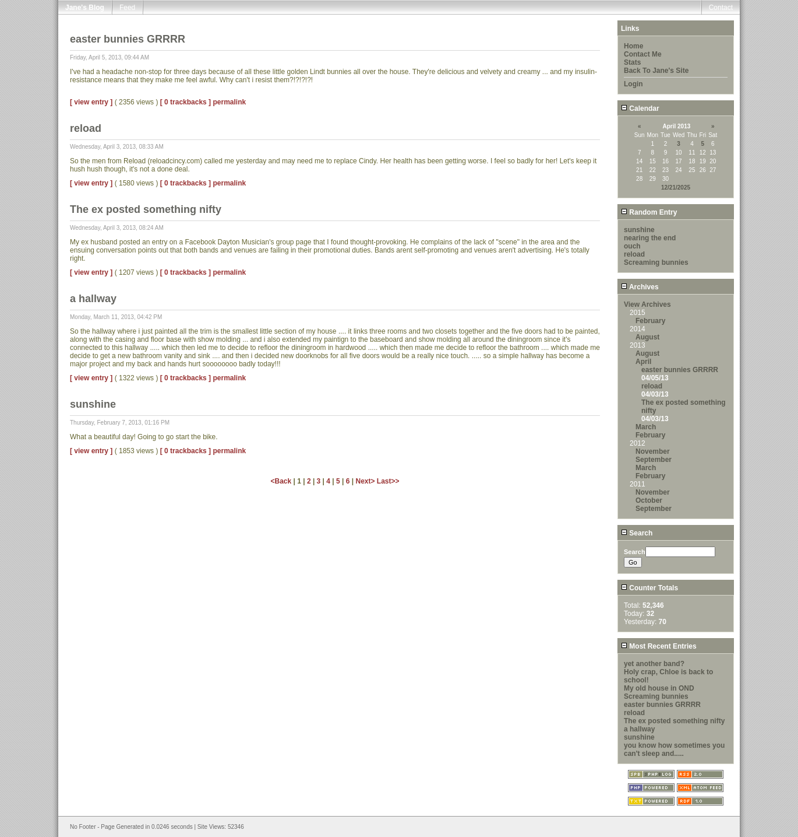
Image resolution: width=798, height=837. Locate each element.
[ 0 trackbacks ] (185, 102)
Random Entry (649, 212)
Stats (632, 62)
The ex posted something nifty (674, 721)
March (645, 427)
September (653, 460)
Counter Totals (649, 588)
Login (633, 84)
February (650, 321)
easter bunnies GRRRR (679, 370)
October (648, 500)
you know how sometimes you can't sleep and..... (674, 749)
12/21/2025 (675, 187)
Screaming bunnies (656, 262)
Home (633, 46)
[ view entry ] (91, 102)
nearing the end (650, 238)
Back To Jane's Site (656, 70)
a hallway (639, 729)
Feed (127, 7)
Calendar (640, 108)
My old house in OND (659, 688)
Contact (721, 7)
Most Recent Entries (659, 646)
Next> (365, 481)
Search (636, 533)
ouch (632, 246)
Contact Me (643, 54)
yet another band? (654, 664)
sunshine (639, 230)
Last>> (388, 481)
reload (634, 254)
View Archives (647, 304)
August (647, 337)
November (652, 451)
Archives (640, 287)
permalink (229, 102)
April (643, 362)
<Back (281, 481)
